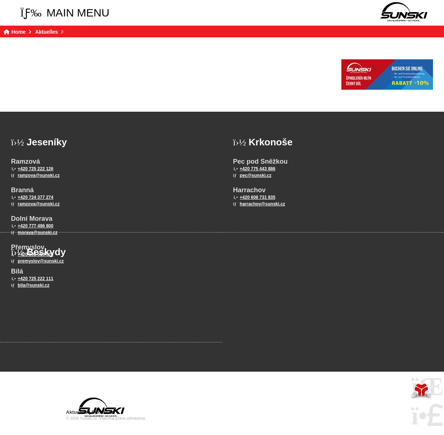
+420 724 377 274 (35, 197)
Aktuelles (46, 31)
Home (404, 12)
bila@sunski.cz (33, 285)
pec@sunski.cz (255, 175)
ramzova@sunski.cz (38, 175)
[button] (64, 12)
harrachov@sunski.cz (262, 204)
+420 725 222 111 (35, 278)
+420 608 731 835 (257, 197)
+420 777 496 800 (35, 225)
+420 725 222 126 (35, 168)
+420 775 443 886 (257, 168)
